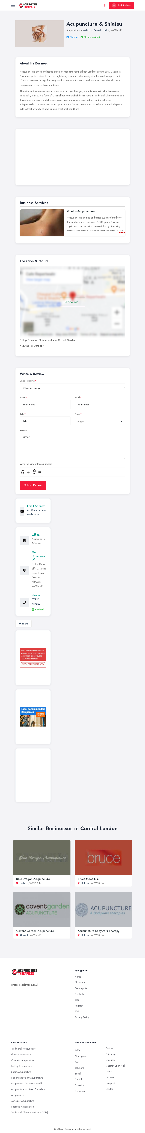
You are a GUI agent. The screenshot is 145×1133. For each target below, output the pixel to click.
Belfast (78, 1050)
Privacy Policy (82, 1017)
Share (23, 623)
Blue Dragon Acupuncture (33, 879)
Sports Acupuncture (21, 1072)
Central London (101, 30)
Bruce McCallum (88, 879)
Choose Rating (27, 380)
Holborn (24, 883)
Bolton (78, 1062)
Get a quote (81, 988)
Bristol (78, 1073)
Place (77, 414)
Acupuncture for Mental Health (26, 1083)
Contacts (79, 994)
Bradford (79, 1068)
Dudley (109, 1048)
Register (79, 1005)
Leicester (110, 1077)
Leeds (108, 1071)
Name (22, 397)
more (122, 232)
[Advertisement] (72, 158)
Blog (77, 1000)
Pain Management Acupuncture (27, 1077)
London (109, 1089)
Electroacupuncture (21, 1054)
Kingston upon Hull (115, 1065)
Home (78, 976)
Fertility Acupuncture (21, 1066)
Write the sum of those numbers (36, 464)
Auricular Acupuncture (22, 1101)
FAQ (77, 1011)
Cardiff (78, 1079)
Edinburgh (111, 1054)
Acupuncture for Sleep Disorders (28, 1089)
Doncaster (80, 1091)
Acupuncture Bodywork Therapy (98, 931)
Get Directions (38, 555)
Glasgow (110, 1060)
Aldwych (87, 30)
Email (77, 397)
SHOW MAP (72, 302)
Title (22, 414)
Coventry (79, 1085)
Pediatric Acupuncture (22, 1106)
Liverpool (110, 1083)
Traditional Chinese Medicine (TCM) (29, 1112)
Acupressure (17, 1095)
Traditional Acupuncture (23, 1048)
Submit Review (33, 485)
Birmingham (81, 1056)
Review (23, 430)
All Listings (80, 982)
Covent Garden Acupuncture (35, 931)
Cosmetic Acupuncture (22, 1060)
